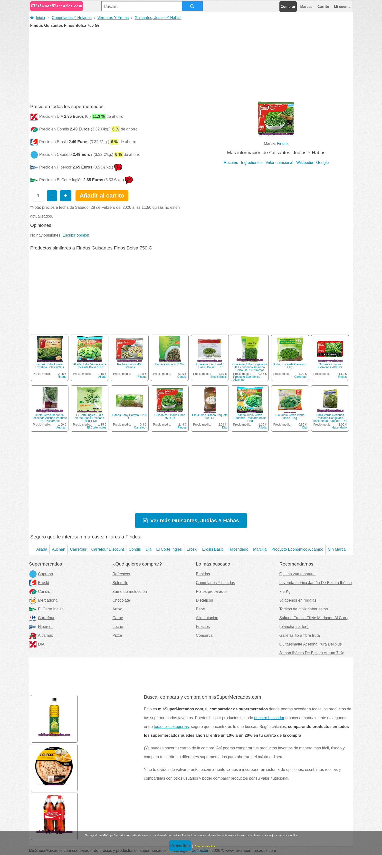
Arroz (117, 609)
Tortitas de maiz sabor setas (303, 609)
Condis (181, 376)
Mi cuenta (342, 7)
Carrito (323, 7)
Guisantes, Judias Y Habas (157, 18)
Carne (118, 618)
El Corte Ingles (96, 427)
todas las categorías (171, 727)
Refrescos (121, 574)
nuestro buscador (269, 718)
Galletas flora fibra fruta (299, 635)
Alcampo (41, 635)
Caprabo (41, 574)
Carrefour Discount (107, 549)
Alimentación (207, 618)
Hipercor (41, 627)
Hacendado (339, 427)
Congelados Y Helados (72, 18)
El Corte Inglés (46, 609)
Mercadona (43, 600)
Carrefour (300, 376)
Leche (118, 627)
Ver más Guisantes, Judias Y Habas (194, 520)
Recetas (231, 162)
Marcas (306, 7)
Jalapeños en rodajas (297, 600)
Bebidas (203, 574)
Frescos (203, 627)
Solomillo (120, 583)
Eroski (192, 549)
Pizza (117, 635)
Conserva (204, 635)
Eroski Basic (218, 376)
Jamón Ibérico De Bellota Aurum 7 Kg (311, 653)
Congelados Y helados (215, 583)
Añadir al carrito (101, 195)
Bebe (200, 609)
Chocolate (121, 600)
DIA (37, 644)
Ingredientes (251, 162)
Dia (224, 427)
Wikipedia (304, 162)
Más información (205, 846)
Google (322, 162)
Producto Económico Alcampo (246, 378)
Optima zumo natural (297, 574)
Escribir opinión (76, 235)
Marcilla (260, 549)
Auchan (61, 427)
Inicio (37, 18)
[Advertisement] (191, 64)
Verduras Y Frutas (113, 18)
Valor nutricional (279, 162)
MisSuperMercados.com (56, 6)
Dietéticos (204, 600)
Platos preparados (212, 591)
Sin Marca (337, 549)
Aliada (102, 376)
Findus (282, 143)
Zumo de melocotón (130, 591)
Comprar (288, 7)
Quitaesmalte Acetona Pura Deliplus (310, 644)
